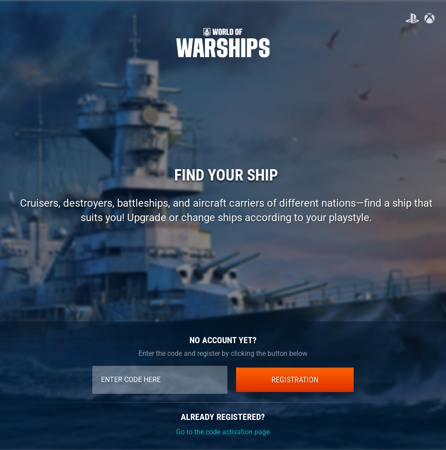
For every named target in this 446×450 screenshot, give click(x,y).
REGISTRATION (294, 379)
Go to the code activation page (223, 432)
